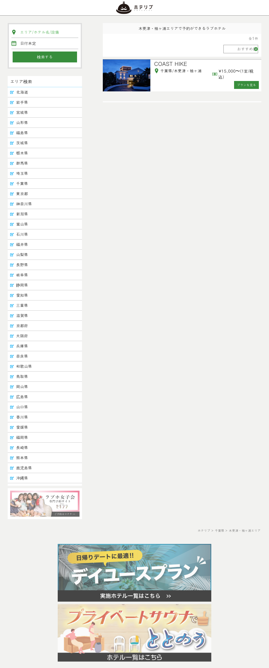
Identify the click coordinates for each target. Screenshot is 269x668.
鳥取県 (22, 376)
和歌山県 (24, 366)
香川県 (22, 417)
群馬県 (22, 163)
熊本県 (22, 457)
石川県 (22, 234)
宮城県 (22, 112)
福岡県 (22, 437)
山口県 (22, 407)
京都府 (22, 325)
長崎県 (22, 447)
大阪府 (22, 336)
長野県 (22, 264)
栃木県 (22, 153)
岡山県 (22, 386)
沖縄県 (22, 478)
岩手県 (22, 102)
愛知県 (22, 295)
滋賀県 (22, 315)
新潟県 (22, 214)
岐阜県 (22, 275)
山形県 (22, 122)
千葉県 (22, 183)
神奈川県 (24, 204)
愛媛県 (22, 427)
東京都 (22, 193)
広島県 (22, 397)
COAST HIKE (170, 63)
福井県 (22, 244)
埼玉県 (22, 173)
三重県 (22, 305)
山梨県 (22, 254)
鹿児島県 (24, 468)
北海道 (22, 92)
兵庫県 (22, 346)
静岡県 (22, 285)
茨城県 (22, 143)
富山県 (22, 224)
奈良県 (22, 356)
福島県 (22, 132)
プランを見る (246, 84)
